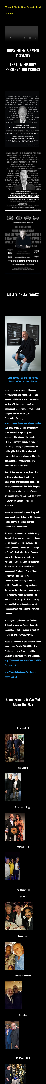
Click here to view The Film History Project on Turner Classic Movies (23, 379)
